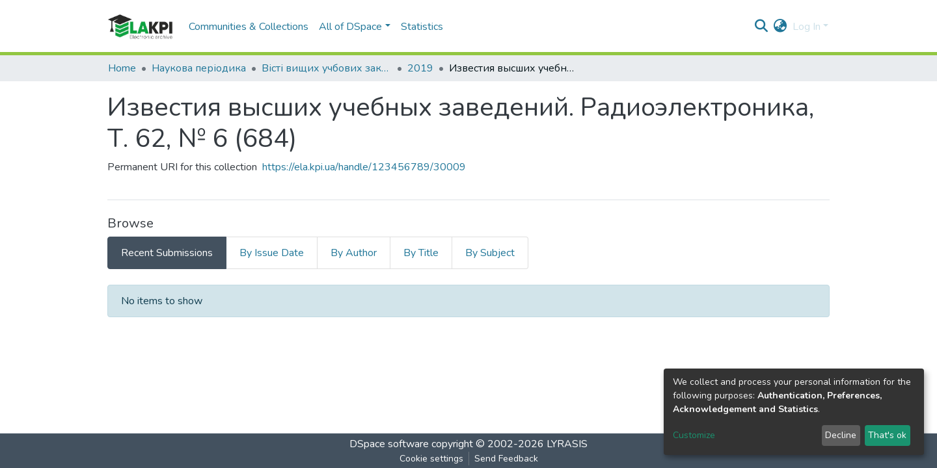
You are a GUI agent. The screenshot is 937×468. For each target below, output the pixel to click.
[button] (780, 26)
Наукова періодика (199, 68)
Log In (807, 27)
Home (122, 68)
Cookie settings (431, 458)
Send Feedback (506, 458)
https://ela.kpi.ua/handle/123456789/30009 (364, 167)
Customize (694, 435)
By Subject (490, 253)
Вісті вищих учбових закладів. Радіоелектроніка (327, 68)
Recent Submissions (167, 253)
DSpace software (389, 444)
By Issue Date (271, 253)
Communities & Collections (248, 27)
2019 (420, 68)
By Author (354, 253)
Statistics (422, 27)
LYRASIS (567, 444)
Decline (840, 435)
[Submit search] (762, 26)
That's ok (887, 435)
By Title (421, 253)
